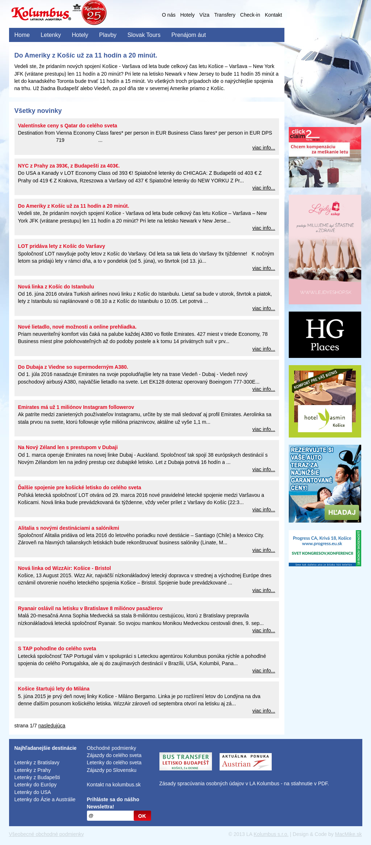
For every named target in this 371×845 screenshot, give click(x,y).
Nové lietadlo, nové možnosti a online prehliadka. (77, 327)
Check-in (250, 15)
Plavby (108, 35)
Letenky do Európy (35, 784)
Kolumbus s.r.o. (271, 834)
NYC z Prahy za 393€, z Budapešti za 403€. (69, 166)
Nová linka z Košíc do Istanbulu (56, 287)
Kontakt (273, 15)
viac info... (263, 148)
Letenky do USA (32, 792)
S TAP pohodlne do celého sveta (57, 648)
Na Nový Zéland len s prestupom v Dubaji (68, 447)
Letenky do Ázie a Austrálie (45, 799)
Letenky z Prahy (32, 770)
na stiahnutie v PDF (306, 783)
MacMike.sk (348, 834)
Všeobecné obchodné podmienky (46, 834)
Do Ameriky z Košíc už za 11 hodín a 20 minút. (73, 206)
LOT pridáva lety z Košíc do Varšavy (61, 246)
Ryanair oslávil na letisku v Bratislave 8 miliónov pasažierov (90, 608)
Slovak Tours (144, 35)
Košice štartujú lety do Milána (54, 689)
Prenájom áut (188, 35)
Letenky (51, 35)
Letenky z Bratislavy (37, 762)
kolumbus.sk (126, 784)
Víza (204, 15)
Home (22, 35)
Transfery (224, 15)
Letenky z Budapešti (37, 777)
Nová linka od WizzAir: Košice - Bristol (64, 568)
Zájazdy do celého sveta (114, 755)
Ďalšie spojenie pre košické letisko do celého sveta (79, 487)
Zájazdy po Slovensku (112, 770)
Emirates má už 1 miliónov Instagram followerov (76, 407)
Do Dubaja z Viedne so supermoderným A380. (73, 367)
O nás (168, 15)
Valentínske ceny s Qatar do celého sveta (67, 125)
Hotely (187, 15)
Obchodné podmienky (111, 748)
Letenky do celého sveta (114, 762)
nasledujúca (52, 725)
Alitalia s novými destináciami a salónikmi (68, 528)
